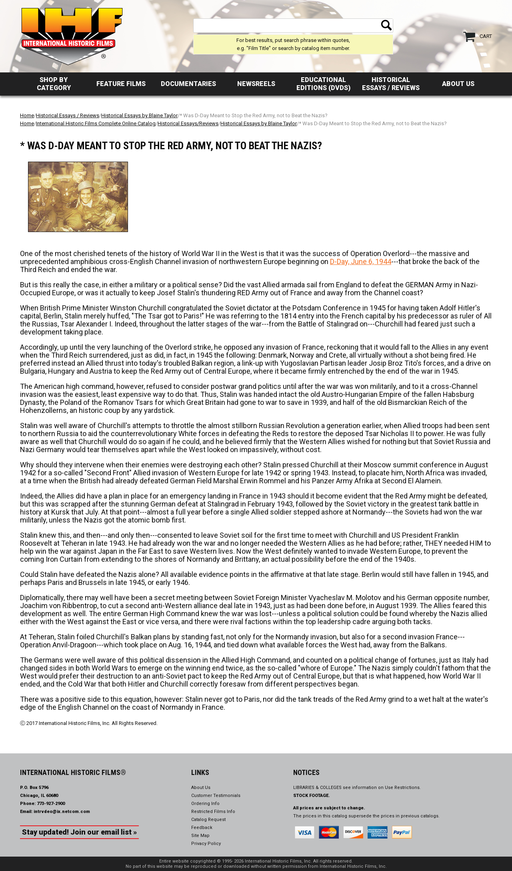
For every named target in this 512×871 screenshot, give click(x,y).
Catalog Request (208, 819)
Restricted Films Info (213, 811)
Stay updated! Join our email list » (79, 832)
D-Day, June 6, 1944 (360, 261)
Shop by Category (54, 84)
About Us (458, 84)
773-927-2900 (51, 803)
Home (27, 115)
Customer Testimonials (215, 795)
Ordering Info (205, 803)
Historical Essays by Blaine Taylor (139, 115)
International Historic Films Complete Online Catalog (96, 123)
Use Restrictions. (403, 787)
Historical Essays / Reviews (391, 84)
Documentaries (188, 84)
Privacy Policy (206, 843)
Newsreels (256, 84)
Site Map (200, 835)
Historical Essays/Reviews (188, 123)
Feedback (201, 827)
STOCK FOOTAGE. (311, 795)
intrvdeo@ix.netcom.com (62, 811)
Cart (486, 36)
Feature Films (121, 84)
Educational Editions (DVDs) (323, 84)
